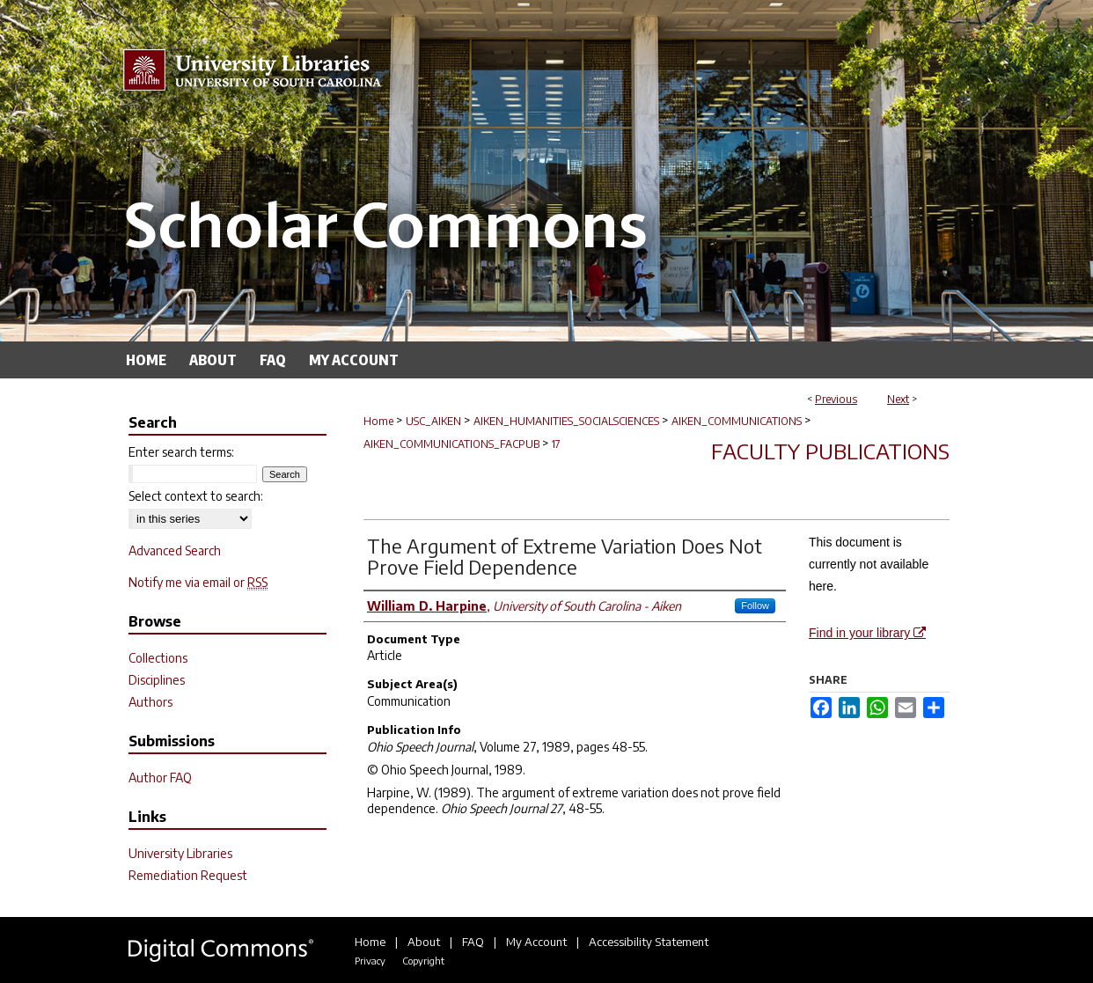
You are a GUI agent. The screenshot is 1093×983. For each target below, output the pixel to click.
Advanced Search (174, 550)
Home (378, 421)
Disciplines (156, 679)
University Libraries (180, 853)
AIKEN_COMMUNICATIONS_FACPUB (451, 444)
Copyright (423, 960)
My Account (536, 942)
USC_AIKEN (433, 421)
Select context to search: (195, 495)
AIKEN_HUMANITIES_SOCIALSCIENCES (566, 421)
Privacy (370, 960)
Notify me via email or (198, 582)
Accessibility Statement (648, 942)
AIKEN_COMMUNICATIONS (736, 421)
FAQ (473, 942)
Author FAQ (160, 777)
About (423, 942)
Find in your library (867, 633)
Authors (150, 701)
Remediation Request (187, 875)
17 (556, 444)
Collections (157, 657)
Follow (755, 605)
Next (898, 399)
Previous (836, 399)
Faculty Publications (830, 450)
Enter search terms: (181, 451)
